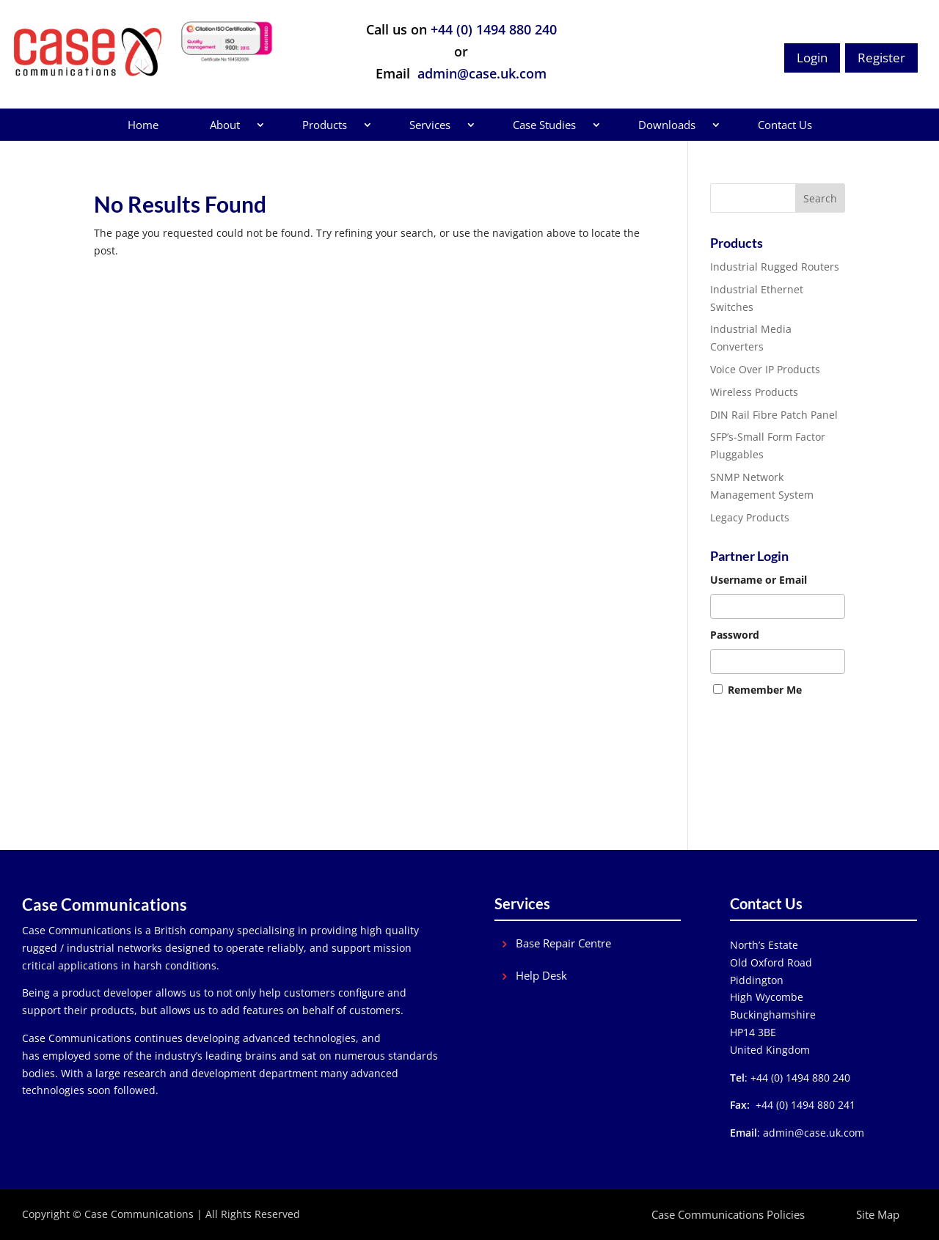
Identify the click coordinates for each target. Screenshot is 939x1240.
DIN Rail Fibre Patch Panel (774, 415)
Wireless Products (754, 392)
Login (812, 57)
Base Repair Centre (563, 943)
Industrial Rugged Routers (774, 267)
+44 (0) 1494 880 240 (494, 29)
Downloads (666, 124)
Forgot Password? (752, 767)
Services (429, 124)
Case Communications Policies (728, 1214)
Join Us (727, 784)
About (225, 124)
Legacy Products (749, 517)
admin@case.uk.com (480, 73)
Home (143, 124)
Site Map (877, 1214)
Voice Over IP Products (765, 369)
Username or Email (758, 580)
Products (324, 124)
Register (881, 57)
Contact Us (785, 124)
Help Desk (541, 976)
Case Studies (544, 124)
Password (734, 635)
